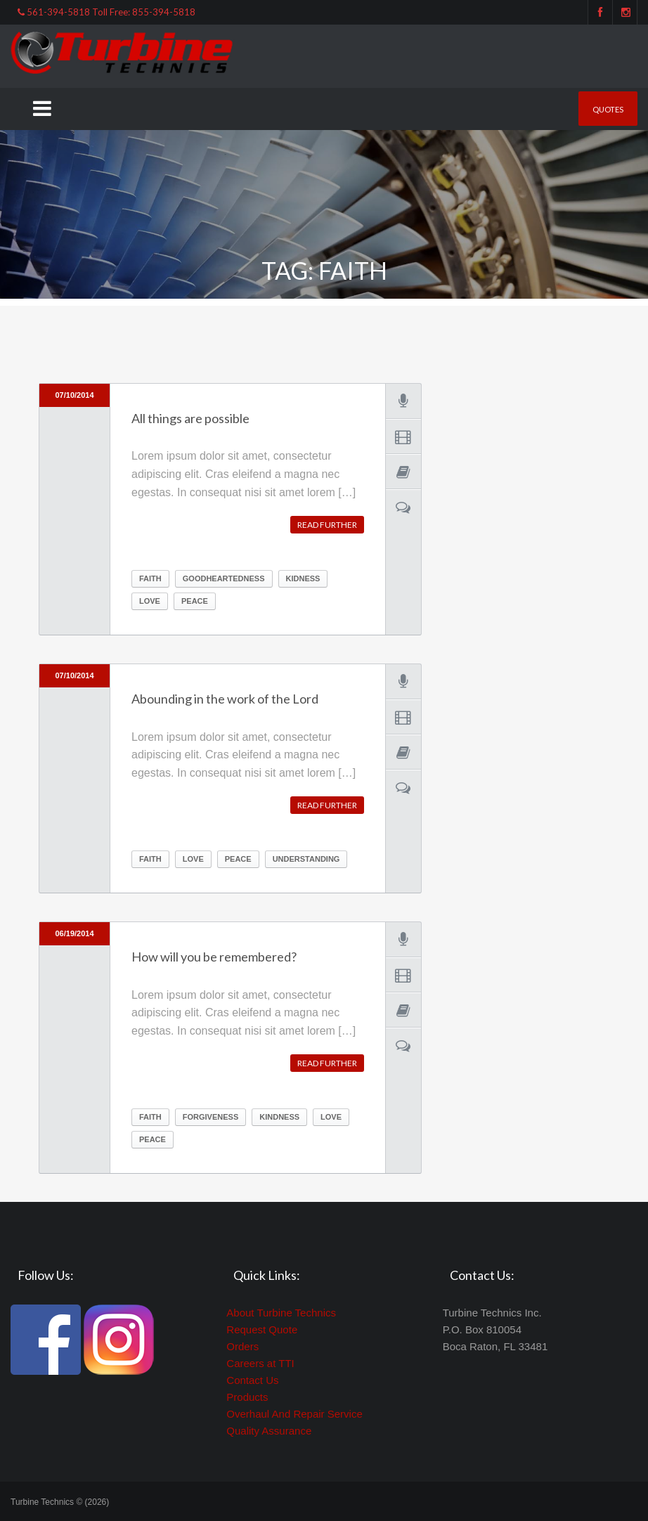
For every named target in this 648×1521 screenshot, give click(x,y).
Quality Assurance (268, 1431)
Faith (150, 578)
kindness (279, 1117)
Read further (327, 524)
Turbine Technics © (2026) (60, 1502)
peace (194, 601)
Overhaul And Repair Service (294, 1414)
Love (149, 601)
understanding (306, 859)
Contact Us (252, 1380)
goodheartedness (224, 578)
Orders (242, 1346)
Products (247, 1397)
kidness (303, 578)
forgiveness (210, 1117)
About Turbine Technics (281, 1313)
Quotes (607, 109)
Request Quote (261, 1329)
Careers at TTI (260, 1363)
